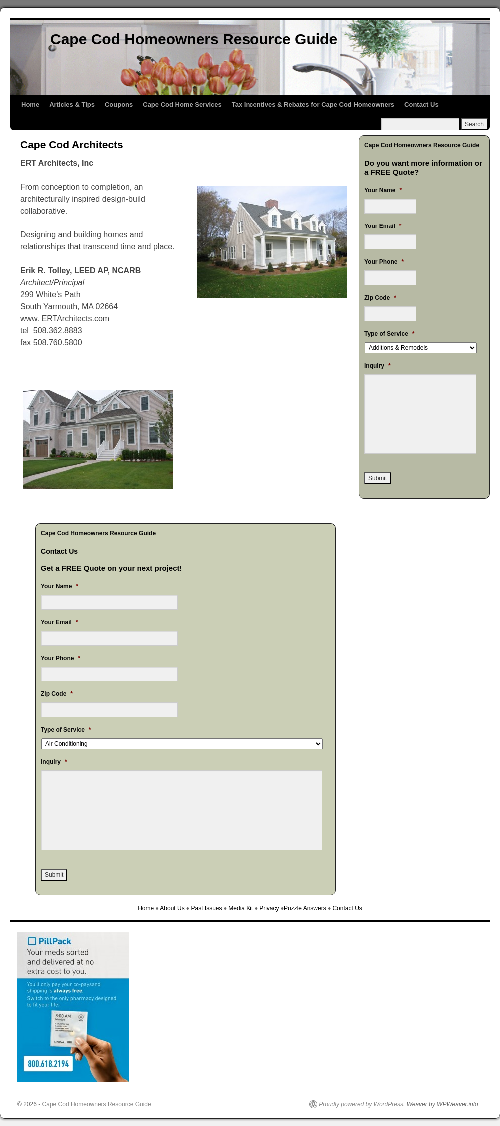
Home (30, 104)
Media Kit (240, 908)
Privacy (269, 908)
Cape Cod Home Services (182, 104)
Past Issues (206, 908)
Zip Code (57, 693)
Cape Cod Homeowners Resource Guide (193, 39)
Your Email (59, 622)
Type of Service (66, 729)
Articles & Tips (72, 104)
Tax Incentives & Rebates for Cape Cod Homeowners (313, 104)
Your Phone (60, 658)
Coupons (119, 104)
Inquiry (54, 761)
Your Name (59, 586)
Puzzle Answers (305, 908)
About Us (172, 908)
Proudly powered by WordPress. (362, 1104)
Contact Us (421, 104)
